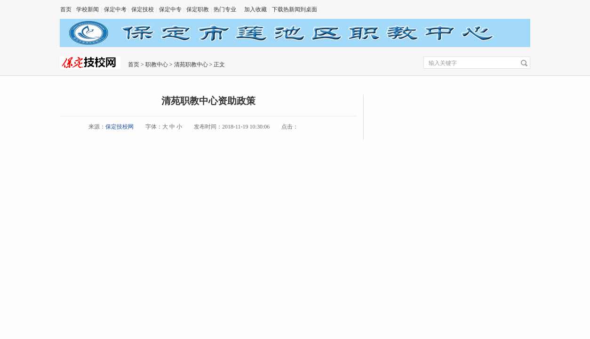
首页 (66, 9)
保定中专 (170, 9)
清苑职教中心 (191, 64)
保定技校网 (119, 126)
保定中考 (115, 9)
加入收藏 (255, 9)
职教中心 (156, 64)
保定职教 (197, 9)
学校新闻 (87, 9)
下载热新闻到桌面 (294, 9)
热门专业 (225, 9)
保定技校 (142, 9)
